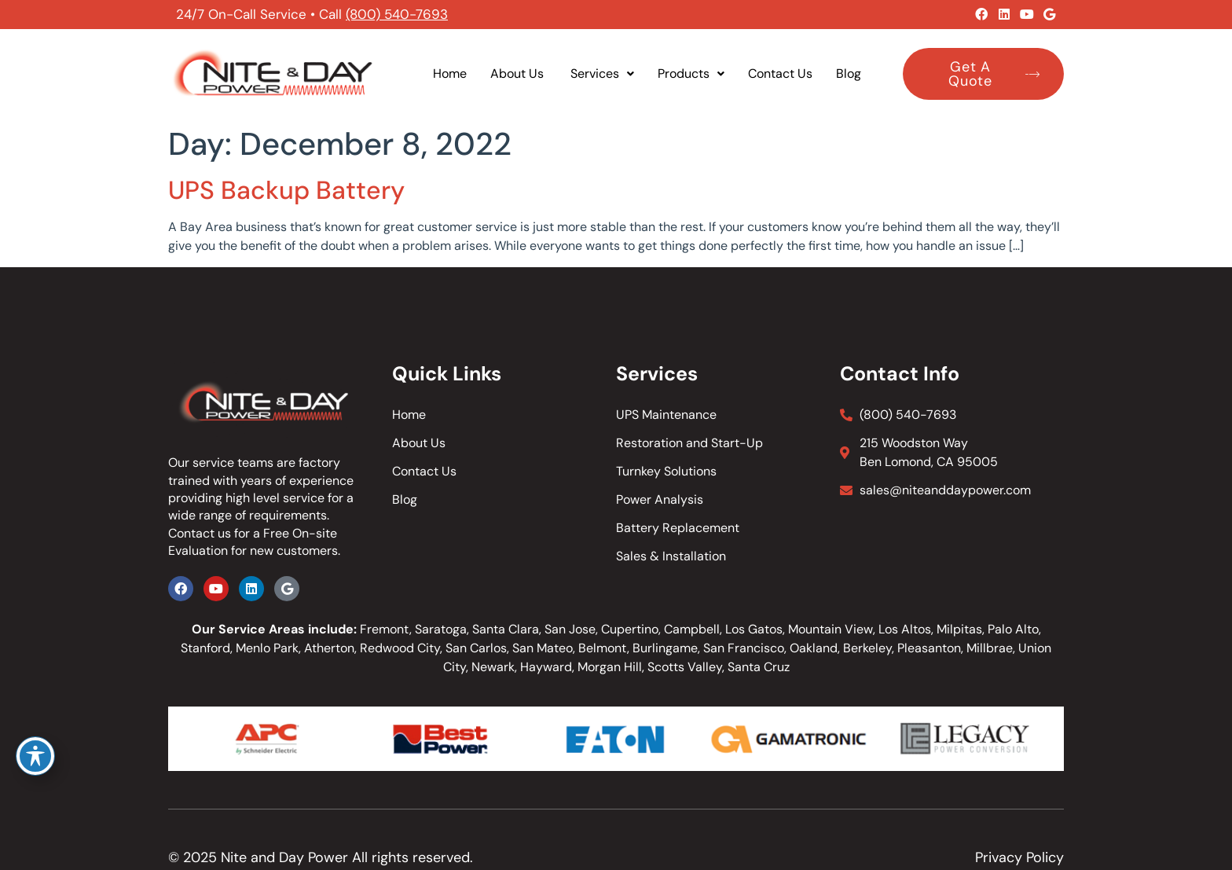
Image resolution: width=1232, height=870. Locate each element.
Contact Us (780, 73)
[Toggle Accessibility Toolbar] (35, 756)
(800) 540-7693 (397, 14)
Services (602, 73)
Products (691, 73)
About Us (518, 73)
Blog (848, 73)
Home (450, 73)
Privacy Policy (1019, 857)
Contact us (199, 533)
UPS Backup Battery (286, 190)
